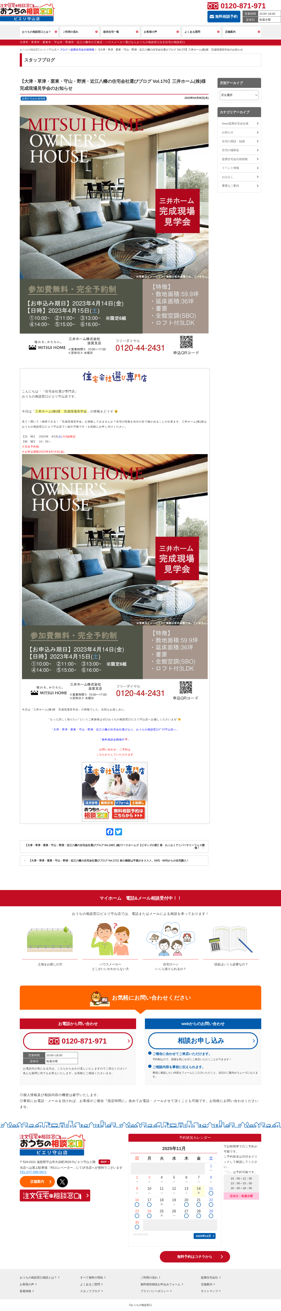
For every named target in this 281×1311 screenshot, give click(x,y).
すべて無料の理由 (92, 1277)
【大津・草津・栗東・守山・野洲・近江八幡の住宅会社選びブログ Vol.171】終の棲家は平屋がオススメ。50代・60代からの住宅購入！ (107, 860)
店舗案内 (207, 1284)
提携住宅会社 (210, 1277)
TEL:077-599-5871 (33, 1172)
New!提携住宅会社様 (235, 123)
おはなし (227, 177)
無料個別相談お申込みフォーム (162, 1284)
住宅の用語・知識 (233, 141)
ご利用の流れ (149, 1277)
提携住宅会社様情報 (235, 159)
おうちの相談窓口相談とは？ (40, 1277)
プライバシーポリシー (155, 1291)
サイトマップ (210, 1291)
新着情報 (26, 1291)
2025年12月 (203, 1236)
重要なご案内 (230, 185)
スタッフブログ (91, 1291)
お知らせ (227, 132)
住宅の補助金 (230, 150)
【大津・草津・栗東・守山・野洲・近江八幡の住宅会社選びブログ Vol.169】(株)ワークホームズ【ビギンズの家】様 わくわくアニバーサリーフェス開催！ (114, 846)
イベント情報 (230, 168)
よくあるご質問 (91, 1284)
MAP (104, 1162)
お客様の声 (27, 1284)
